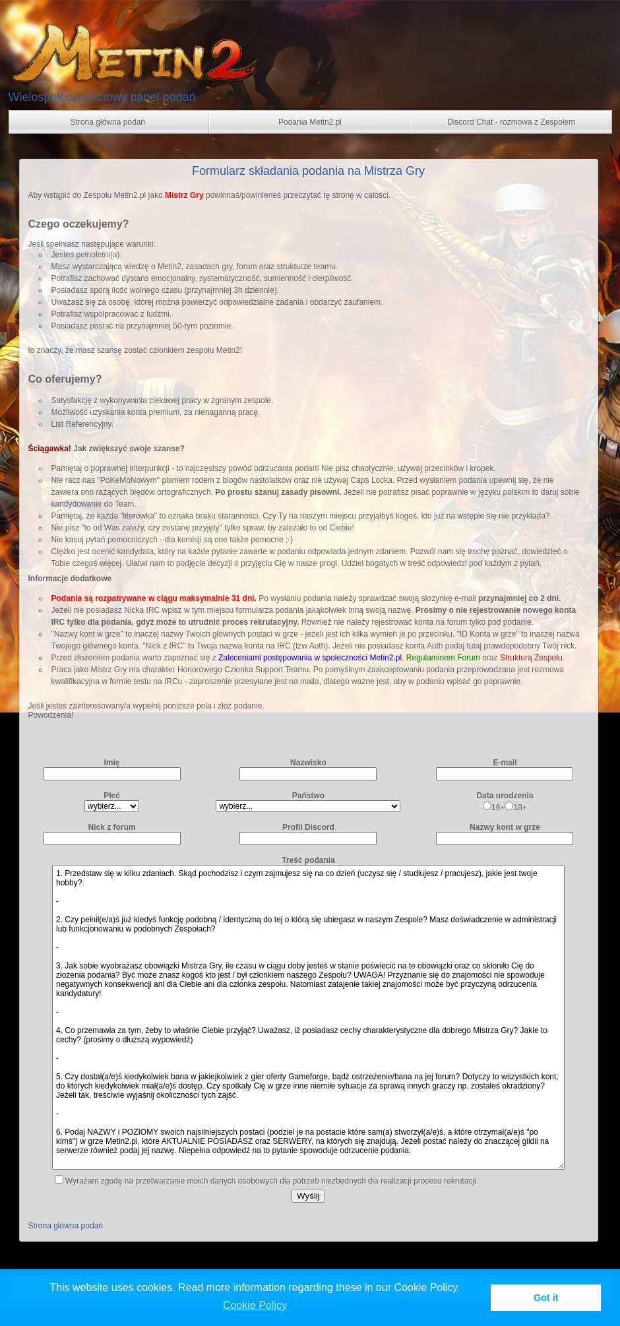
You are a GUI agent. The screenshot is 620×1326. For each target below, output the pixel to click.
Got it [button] (546, 1297)
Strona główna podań (65, 1225)
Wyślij (308, 1196)
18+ (515, 807)
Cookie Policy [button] (255, 1305)
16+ (494, 807)
